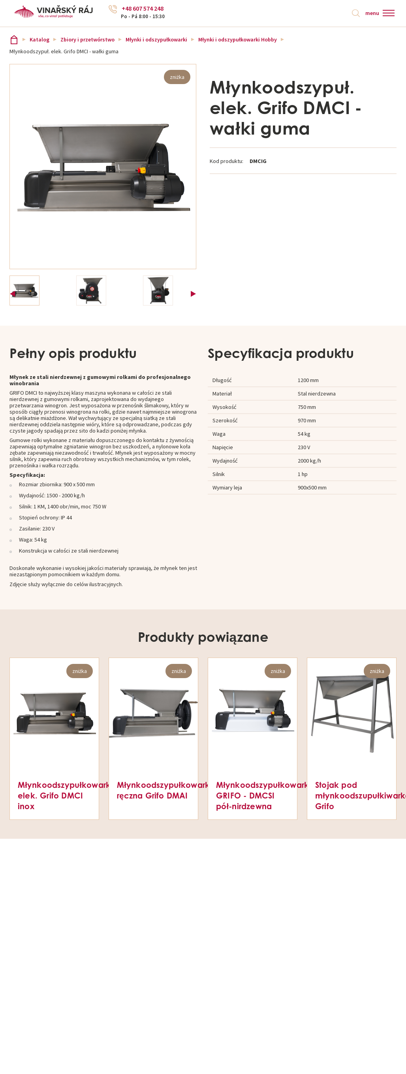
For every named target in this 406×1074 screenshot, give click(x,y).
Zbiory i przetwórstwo (87, 40)
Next (193, 292)
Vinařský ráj (14, 40)
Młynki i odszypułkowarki (156, 40)
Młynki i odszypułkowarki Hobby (237, 40)
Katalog (39, 40)
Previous (12, 292)
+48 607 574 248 (144, 9)
